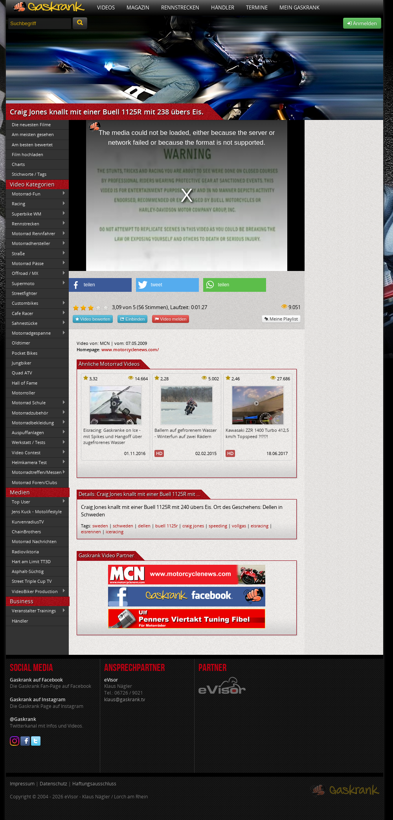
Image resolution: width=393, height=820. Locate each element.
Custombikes (36, 303)
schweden (123, 526)
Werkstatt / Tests (36, 442)
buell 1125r (166, 526)
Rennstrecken (180, 7)
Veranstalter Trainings (36, 611)
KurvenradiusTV (28, 522)
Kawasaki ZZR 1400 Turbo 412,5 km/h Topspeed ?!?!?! (257, 433)
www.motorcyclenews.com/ (130, 349)
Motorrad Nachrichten (34, 541)
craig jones (193, 526)
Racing (36, 204)
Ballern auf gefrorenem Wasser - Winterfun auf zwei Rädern (185, 433)
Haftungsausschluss (94, 783)
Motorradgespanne (36, 333)
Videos (106, 7)
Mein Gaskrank (299, 7)
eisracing (259, 526)
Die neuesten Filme (31, 124)
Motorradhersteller (36, 243)
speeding (218, 526)
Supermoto (36, 283)
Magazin (138, 7)
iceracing (114, 531)
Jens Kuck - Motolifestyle (37, 511)
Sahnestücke (36, 323)
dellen (144, 526)
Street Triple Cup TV (32, 581)
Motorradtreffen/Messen (36, 472)
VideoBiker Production (36, 591)
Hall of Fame (24, 383)
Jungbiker (21, 363)
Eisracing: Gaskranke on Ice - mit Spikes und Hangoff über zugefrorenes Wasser (112, 436)
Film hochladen (27, 154)
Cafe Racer (36, 313)
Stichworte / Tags (29, 174)
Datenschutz (53, 783)
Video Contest (36, 452)
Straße (36, 253)
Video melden (170, 319)
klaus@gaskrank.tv (124, 699)
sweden (100, 526)
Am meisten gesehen (33, 134)
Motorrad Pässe (36, 263)
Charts (18, 164)
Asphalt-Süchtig (28, 571)
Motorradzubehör (36, 412)
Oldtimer (21, 343)
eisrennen (91, 531)
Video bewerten (92, 319)
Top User (36, 501)
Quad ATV (22, 373)
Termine (257, 7)
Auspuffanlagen (36, 432)
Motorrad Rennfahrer (36, 233)
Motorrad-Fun (36, 193)
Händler (222, 7)
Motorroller (23, 393)
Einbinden (132, 319)
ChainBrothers (26, 531)
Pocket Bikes (24, 353)
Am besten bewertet (32, 144)
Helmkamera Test (36, 462)
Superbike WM (36, 213)
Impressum (22, 783)
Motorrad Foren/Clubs (34, 482)
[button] (100, 285)
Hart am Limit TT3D (31, 561)
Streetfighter (24, 293)
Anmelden (362, 23)
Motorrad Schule (36, 403)
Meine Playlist (281, 319)
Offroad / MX (36, 273)
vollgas (239, 526)
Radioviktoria (25, 552)
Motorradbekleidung (36, 422)
